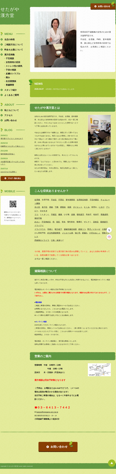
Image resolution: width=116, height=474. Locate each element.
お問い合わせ (10, 120)
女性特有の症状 (13, 62)
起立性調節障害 (53, 233)
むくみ (87, 207)
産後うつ (82, 229)
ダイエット (77, 207)
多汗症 (44, 207)
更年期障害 (70, 200)
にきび (101, 207)
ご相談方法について (13, 44)
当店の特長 (9, 39)
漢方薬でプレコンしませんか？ (12, 138)
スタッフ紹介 (10, 90)
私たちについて (11, 110)
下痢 (56, 207)
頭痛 (73, 215)
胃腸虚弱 (104, 215)
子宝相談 (10, 58)
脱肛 (58, 222)
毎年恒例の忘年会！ (8, 154)
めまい (37, 222)
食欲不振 (38, 218)
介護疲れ (105, 229)
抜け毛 (77, 233)
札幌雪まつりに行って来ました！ (13, 146)
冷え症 (37, 207)
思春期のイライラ (41, 240)
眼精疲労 (104, 222)
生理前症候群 (82, 200)
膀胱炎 (63, 207)
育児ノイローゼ (93, 229)
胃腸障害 (10, 85)
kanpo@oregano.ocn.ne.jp (47, 412)
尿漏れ (85, 233)
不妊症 (54, 200)
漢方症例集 (9, 54)
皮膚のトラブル (13, 73)
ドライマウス (39, 229)
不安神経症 (46, 222)
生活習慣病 (11, 81)
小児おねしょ (94, 233)
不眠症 (54, 215)
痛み (8, 77)
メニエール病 (67, 233)
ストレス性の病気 (14, 66)
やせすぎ (43, 211)
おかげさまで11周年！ (9, 172)
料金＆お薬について (13, 50)
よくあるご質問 (11, 95)
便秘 (51, 207)
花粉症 (96, 222)
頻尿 (69, 207)
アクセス (8, 115)
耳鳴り (50, 229)
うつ (36, 215)
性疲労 (81, 215)
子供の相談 (11, 70)
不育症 (61, 200)
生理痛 (37, 200)
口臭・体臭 (55, 240)
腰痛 (60, 215)
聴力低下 (58, 229)
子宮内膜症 (94, 200)
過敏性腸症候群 (70, 229)
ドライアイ (39, 226)
